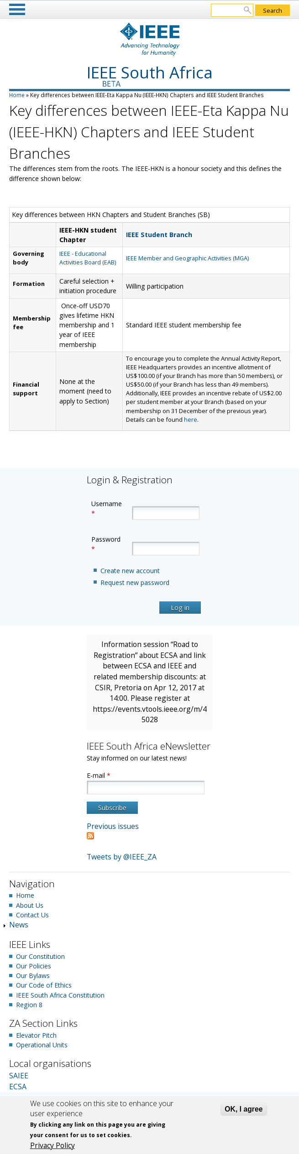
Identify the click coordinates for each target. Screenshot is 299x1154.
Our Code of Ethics (44, 985)
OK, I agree (243, 1109)
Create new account (130, 570)
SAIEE (18, 1076)
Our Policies (33, 966)
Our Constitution (40, 956)
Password (106, 544)
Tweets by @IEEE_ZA (122, 857)
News (18, 925)
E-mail (98, 775)
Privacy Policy (52, 1145)
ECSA (17, 1087)
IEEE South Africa (150, 72)
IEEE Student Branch (159, 234)
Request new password (134, 582)
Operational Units (42, 1044)
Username (106, 508)
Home (17, 94)
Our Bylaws (33, 975)
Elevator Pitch (36, 1035)
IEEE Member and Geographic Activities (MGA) (187, 258)
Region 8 (29, 1004)
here (190, 419)
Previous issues (113, 826)
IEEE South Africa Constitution (60, 995)
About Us (29, 905)
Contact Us (32, 915)
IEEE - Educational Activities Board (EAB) (87, 257)
